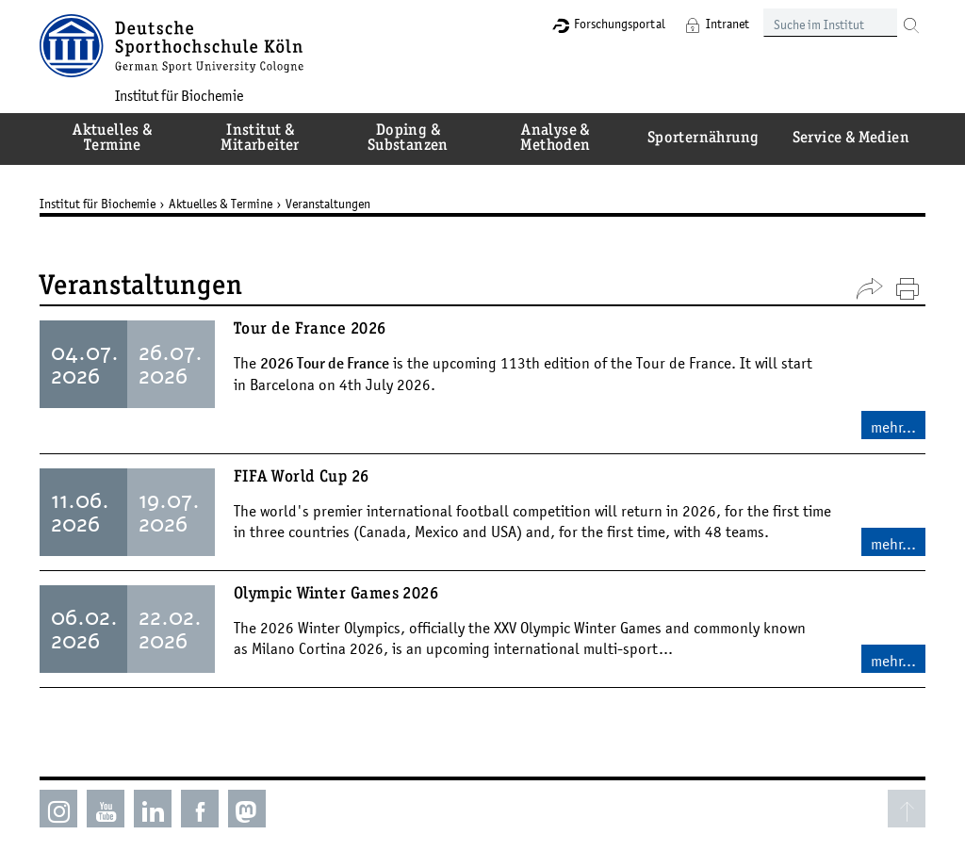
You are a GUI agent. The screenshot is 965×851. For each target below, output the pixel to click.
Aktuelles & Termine (220, 203)
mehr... (893, 426)
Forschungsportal (619, 23)
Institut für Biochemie (179, 95)
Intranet (727, 23)
